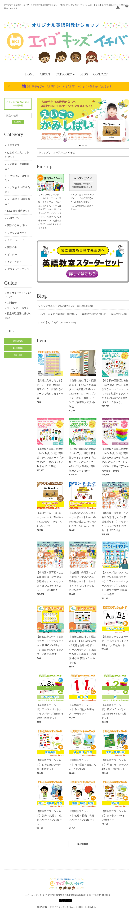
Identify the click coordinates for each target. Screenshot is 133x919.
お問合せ (12, 302)
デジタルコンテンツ (18, 269)
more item (82, 844)
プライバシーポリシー (19, 308)
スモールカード (15, 240)
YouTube (17, 354)
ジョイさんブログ (47, 322)
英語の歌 (12, 247)
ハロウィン (13, 218)
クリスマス (13, 145)
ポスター (12, 254)
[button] (65, 74)
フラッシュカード (17, 232)
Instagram (18, 341)
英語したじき (14, 261)
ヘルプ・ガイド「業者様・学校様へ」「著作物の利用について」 (73, 314)
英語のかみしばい (17, 225)
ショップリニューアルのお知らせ (57, 152)
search (17, 122)
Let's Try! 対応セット (18, 210)
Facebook (18, 348)
